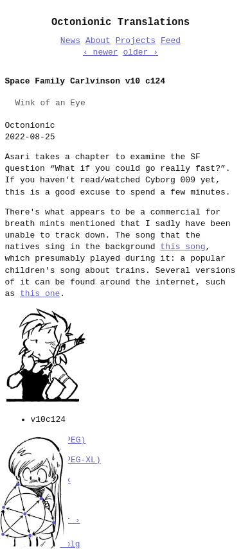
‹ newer (100, 52)
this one (40, 294)
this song (182, 247)
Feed (171, 41)
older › (140, 52)
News (70, 41)
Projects (136, 41)
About (98, 41)
